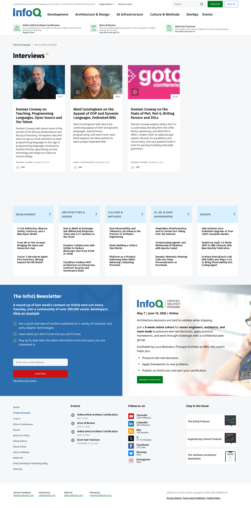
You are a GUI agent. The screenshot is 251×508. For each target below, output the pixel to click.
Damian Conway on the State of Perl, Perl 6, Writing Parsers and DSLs (152, 113)
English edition (105, 4)
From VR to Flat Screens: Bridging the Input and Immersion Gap (31, 245)
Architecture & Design (92, 14)
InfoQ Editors (20, 441)
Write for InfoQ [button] (125, 4)
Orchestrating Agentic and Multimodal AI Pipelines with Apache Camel (170, 245)
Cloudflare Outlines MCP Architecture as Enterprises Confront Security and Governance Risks (79, 266)
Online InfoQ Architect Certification (97, 414)
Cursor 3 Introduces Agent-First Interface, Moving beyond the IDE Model (32, 259)
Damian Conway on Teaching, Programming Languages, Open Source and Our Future (39, 115)
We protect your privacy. (25, 380)
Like (23, 167)
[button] (40, 373)
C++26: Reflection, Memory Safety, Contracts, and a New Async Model (32, 231)
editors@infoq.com (73, 495)
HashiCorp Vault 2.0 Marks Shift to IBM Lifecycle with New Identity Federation (217, 245)
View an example (26, 313)
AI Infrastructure (130, 14)
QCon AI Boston (86, 423)
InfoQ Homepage (21, 44)
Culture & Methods (164, 14)
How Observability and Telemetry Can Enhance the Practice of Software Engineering (124, 232)
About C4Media (21, 452)
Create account (21, 412)
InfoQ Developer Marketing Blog (30, 463)
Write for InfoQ (21, 435)
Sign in (231, 4)
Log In (17, 418)
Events (207, 14)
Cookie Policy (213, 498)
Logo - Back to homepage (27, 12)
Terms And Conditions (194, 498)
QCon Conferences (23, 424)
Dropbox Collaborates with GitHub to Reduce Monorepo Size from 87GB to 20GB (79, 249)
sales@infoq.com (47, 495)
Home (16, 407)
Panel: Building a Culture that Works (123, 247)
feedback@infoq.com (23, 495)
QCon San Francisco (88, 440)
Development (57, 14)
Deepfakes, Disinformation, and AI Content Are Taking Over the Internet (171, 231)
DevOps (193, 14)
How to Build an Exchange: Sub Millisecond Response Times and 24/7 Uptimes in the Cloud (78, 232)
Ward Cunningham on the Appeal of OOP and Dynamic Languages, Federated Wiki (96, 113)
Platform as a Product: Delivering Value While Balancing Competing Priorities (122, 261)
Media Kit (18, 457)
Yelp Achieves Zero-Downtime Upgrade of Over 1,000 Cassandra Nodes (217, 231)
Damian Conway (24, 162)
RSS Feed (47, 56)
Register (215, 4)
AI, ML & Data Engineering (163, 214)
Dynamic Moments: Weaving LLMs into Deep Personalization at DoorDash (171, 261)
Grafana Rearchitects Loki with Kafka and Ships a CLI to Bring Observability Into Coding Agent (217, 261)
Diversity (17, 468)
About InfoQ (19, 446)
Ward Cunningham (83, 162)
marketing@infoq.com (101, 495)
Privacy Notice (174, 498)
